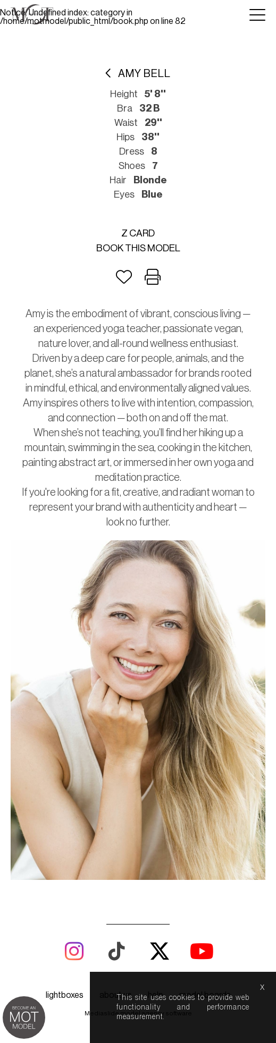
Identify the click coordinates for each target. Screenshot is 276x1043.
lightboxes (64, 995)
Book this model (138, 248)
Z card (138, 233)
